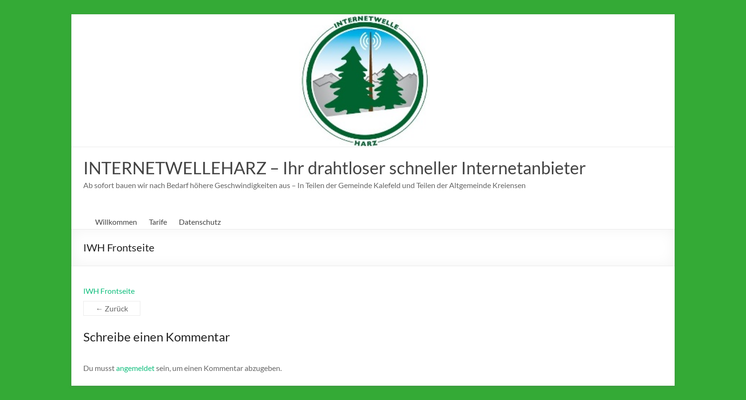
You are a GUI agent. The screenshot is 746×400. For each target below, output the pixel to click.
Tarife (158, 221)
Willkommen (116, 221)
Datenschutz (200, 221)
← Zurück (112, 308)
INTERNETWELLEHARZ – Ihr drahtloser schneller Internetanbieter (334, 167)
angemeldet (135, 367)
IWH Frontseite (109, 290)
